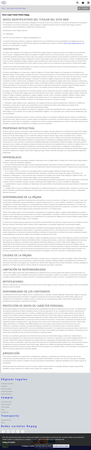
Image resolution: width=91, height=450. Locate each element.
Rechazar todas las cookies (44, 446)
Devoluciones (4, 412)
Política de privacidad (6, 391)
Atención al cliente (6, 404)
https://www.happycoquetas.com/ (74, 43)
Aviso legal (4, 386)
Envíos (3, 409)
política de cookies (8, 442)
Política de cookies (6, 389)
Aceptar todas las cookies (61, 446)
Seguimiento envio (6, 420)
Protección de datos (6, 394)
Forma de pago (5, 407)
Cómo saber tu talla (6, 402)
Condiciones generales (7, 383)
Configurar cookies (28, 446)
